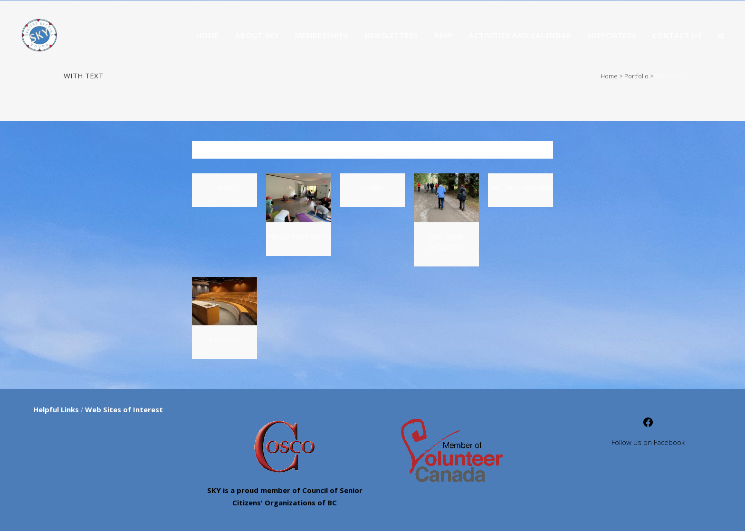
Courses (224, 339)
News (224, 187)
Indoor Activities (298, 236)
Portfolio (636, 76)
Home (609, 76)
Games (372, 187)
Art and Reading (520, 187)
